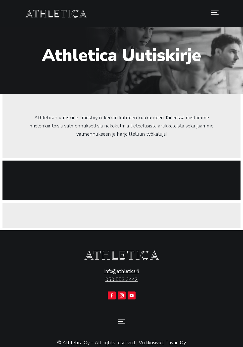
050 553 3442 (121, 279)
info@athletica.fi (121, 271)
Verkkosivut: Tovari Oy (162, 343)
